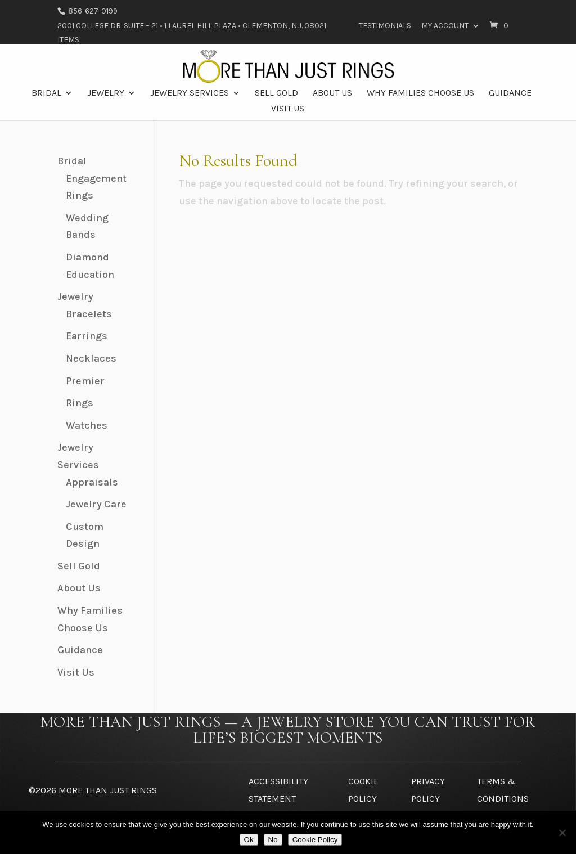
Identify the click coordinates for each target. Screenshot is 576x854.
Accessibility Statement (278, 790)
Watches (86, 425)
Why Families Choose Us (420, 93)
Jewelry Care (96, 504)
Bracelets (89, 314)
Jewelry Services (189, 93)
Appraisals (92, 482)
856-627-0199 (92, 11)
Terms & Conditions (503, 790)
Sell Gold (276, 93)
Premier (85, 381)
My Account (445, 26)
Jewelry (105, 93)
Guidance (510, 93)
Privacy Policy (428, 790)
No (273, 839)
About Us (332, 93)
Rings (79, 403)
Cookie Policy (363, 790)
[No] (562, 832)
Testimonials (385, 26)
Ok (249, 839)
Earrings (86, 336)
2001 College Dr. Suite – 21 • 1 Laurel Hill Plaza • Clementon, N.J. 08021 (191, 26)
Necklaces (91, 358)
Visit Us (287, 109)
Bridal (46, 93)
